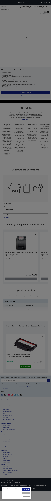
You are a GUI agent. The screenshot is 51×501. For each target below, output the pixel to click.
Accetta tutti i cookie (26, 489)
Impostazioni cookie (26, 496)
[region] (16, 493)
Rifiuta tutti (26, 493)
